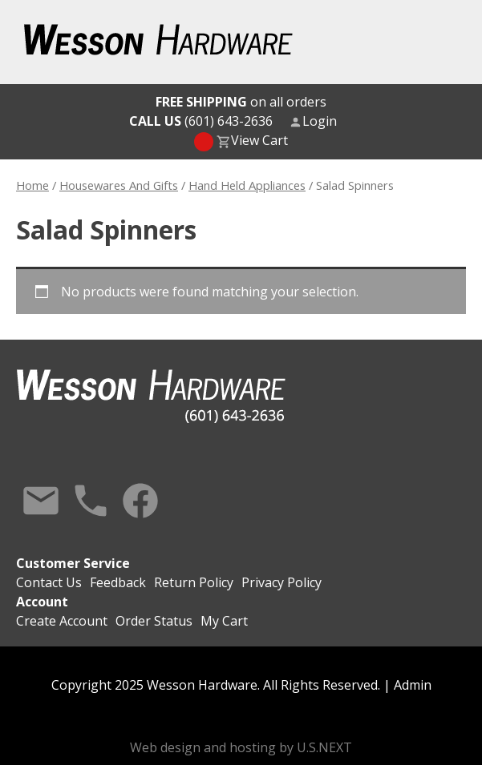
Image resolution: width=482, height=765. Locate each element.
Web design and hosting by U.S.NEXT (241, 747)
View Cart (259, 140)
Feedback (118, 582)
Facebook (140, 500)
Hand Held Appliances (247, 185)
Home (32, 185)
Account (42, 601)
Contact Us (41, 500)
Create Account (61, 621)
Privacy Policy (281, 582)
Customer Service (73, 563)
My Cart (224, 621)
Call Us (90, 500)
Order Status (153, 621)
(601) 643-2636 (201, 121)
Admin (412, 685)
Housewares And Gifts (118, 185)
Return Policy (193, 582)
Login (319, 121)
